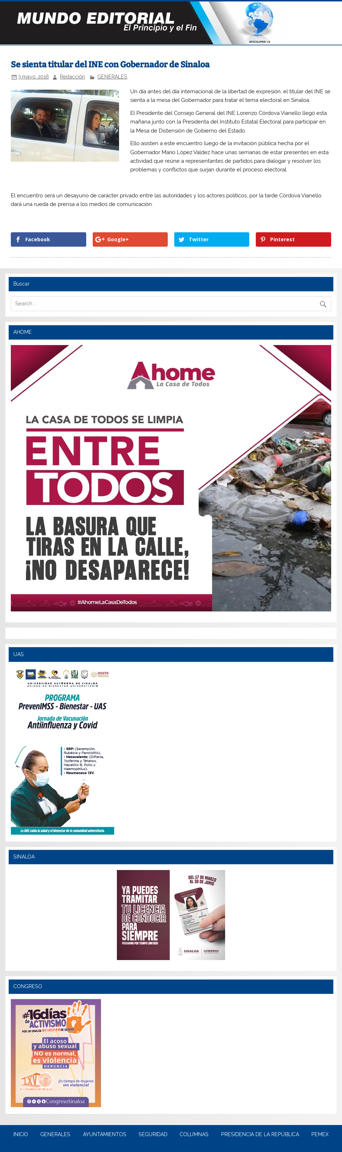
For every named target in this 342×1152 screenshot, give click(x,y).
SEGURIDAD (153, 1134)
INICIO (20, 1134)
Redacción (72, 77)
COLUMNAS (194, 1134)
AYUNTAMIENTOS (104, 1134)
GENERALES (112, 77)
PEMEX (320, 1134)
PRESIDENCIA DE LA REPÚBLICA (260, 1134)
